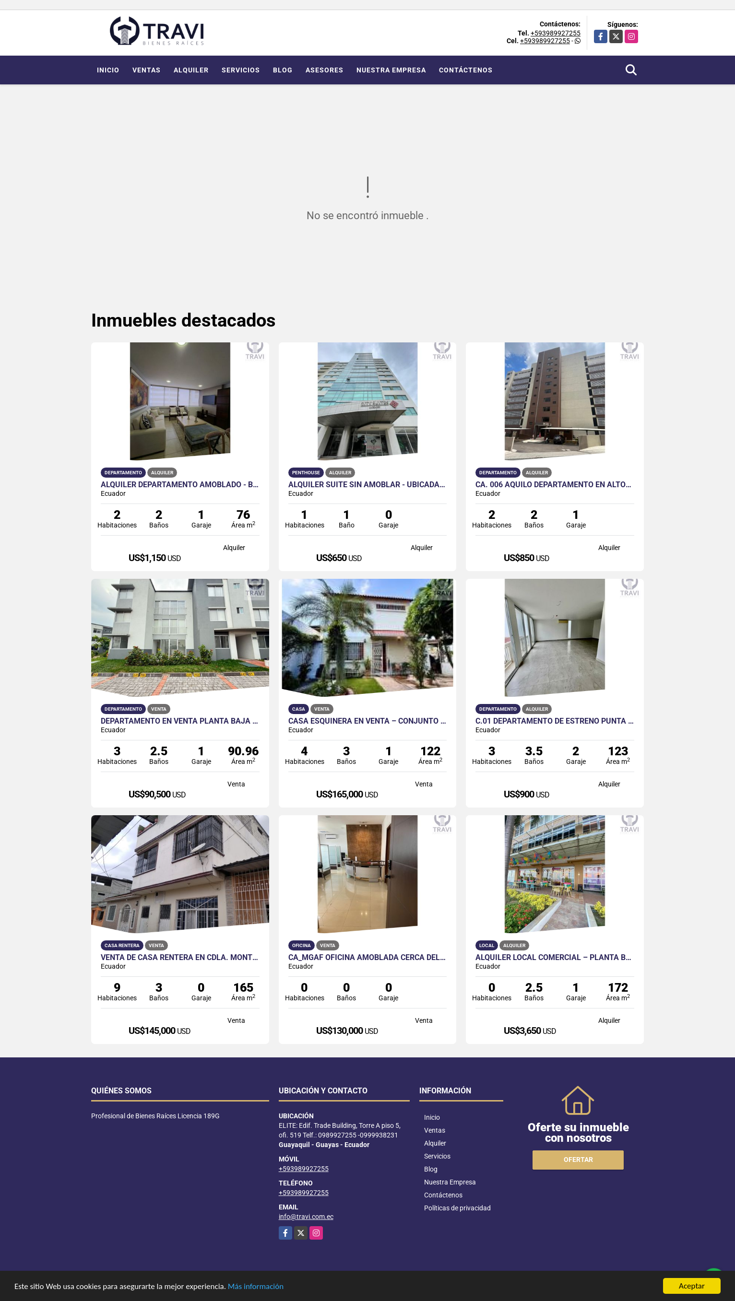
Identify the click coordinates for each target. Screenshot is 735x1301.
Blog (283, 70)
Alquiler (191, 70)
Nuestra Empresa (391, 70)
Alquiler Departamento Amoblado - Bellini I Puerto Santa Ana (180, 485)
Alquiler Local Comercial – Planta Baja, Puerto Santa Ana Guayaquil (554, 957)
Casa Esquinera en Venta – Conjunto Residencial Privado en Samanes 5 (367, 721)
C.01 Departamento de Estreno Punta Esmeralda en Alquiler (554, 721)
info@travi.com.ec (306, 1216)
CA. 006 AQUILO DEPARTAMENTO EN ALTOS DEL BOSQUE (554, 485)
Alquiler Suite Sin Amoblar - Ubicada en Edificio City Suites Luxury (367, 485)
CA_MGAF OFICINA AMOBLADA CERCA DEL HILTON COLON (367, 957)
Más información (256, 1287)
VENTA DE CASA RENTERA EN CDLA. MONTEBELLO (180, 957)
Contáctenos (466, 70)
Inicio (108, 70)
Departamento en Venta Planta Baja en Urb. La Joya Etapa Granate (180, 721)
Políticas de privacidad (457, 1208)
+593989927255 (556, 33)
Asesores (325, 70)
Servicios (241, 70)
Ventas (146, 70)
